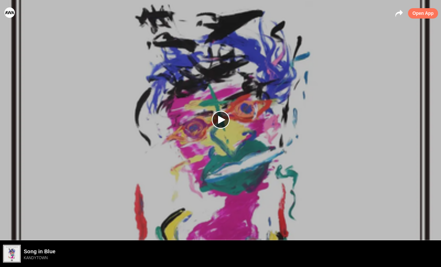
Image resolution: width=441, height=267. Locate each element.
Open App (423, 13)
